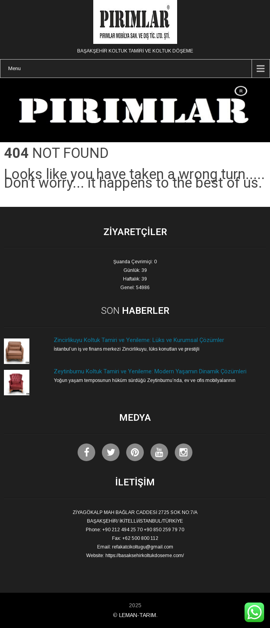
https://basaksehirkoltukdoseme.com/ (144, 555)
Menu (14, 68)
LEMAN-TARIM (137, 615)
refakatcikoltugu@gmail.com (142, 547)
